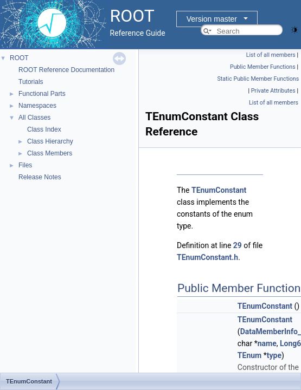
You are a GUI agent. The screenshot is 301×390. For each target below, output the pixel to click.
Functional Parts (42, 94)
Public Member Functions (263, 66)
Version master (212, 19)
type (274, 355)
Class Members (49, 153)
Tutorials (30, 82)
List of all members (271, 54)
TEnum (249, 355)
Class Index (44, 129)
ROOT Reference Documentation (66, 70)
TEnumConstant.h (207, 257)
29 (237, 245)
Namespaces (37, 105)
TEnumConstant (218, 190)
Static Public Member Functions (258, 78)
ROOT (19, 58)
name (267, 343)
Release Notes (39, 177)
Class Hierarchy (50, 141)
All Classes (34, 117)
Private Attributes (273, 90)
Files (25, 165)
